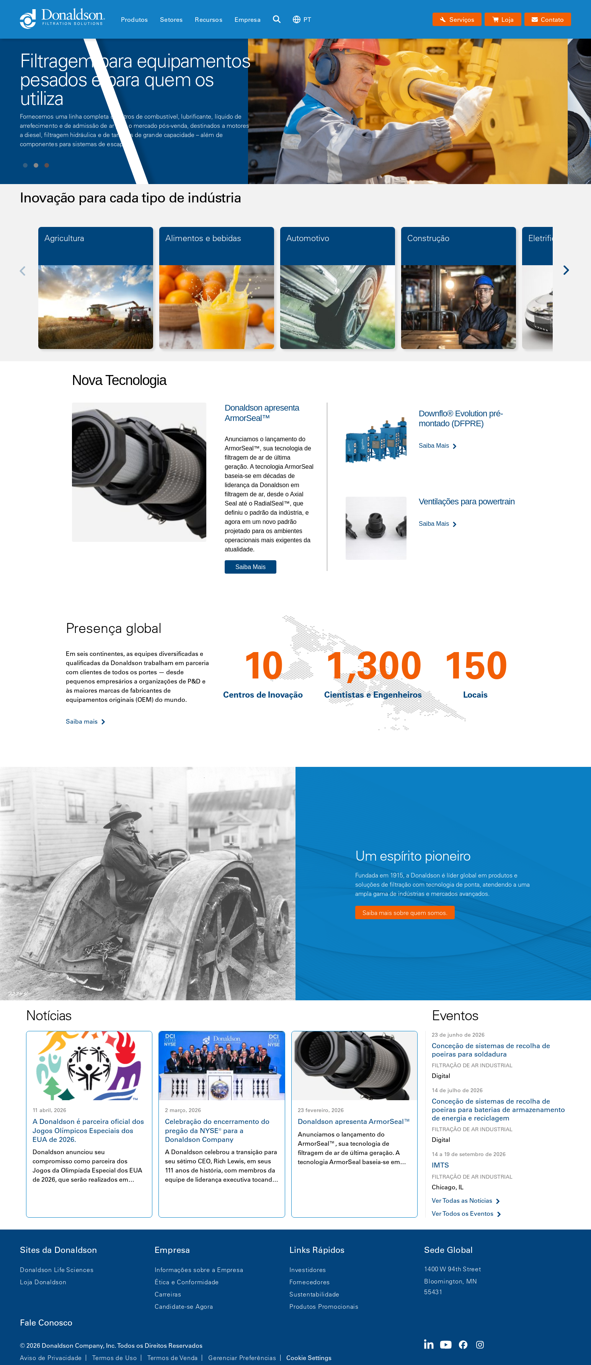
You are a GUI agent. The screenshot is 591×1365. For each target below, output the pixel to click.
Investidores (307, 1270)
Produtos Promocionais (324, 1306)
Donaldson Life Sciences (56, 1270)
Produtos (134, 19)
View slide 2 (36, 165)
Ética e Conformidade (187, 1282)
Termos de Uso (114, 1358)
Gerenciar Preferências (242, 1358)
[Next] (570, 275)
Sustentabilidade (314, 1294)
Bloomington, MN (450, 1281)
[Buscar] (277, 19)
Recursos (208, 19)
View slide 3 (46, 165)
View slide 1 (25, 165)
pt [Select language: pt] (302, 19)
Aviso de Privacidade (51, 1358)
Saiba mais (82, 721)
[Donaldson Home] (67, 19)
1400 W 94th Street (452, 1269)
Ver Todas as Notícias (462, 1200)
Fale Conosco (46, 1323)
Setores (171, 19)
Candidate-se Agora (184, 1306)
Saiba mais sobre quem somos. (404, 913)
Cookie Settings (308, 1358)
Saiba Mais (250, 567)
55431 (433, 1292)
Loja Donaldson (43, 1282)
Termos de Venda (172, 1358)
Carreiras (168, 1294)
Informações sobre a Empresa (199, 1270)
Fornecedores (309, 1282)
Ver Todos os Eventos (462, 1213)
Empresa (248, 19)
